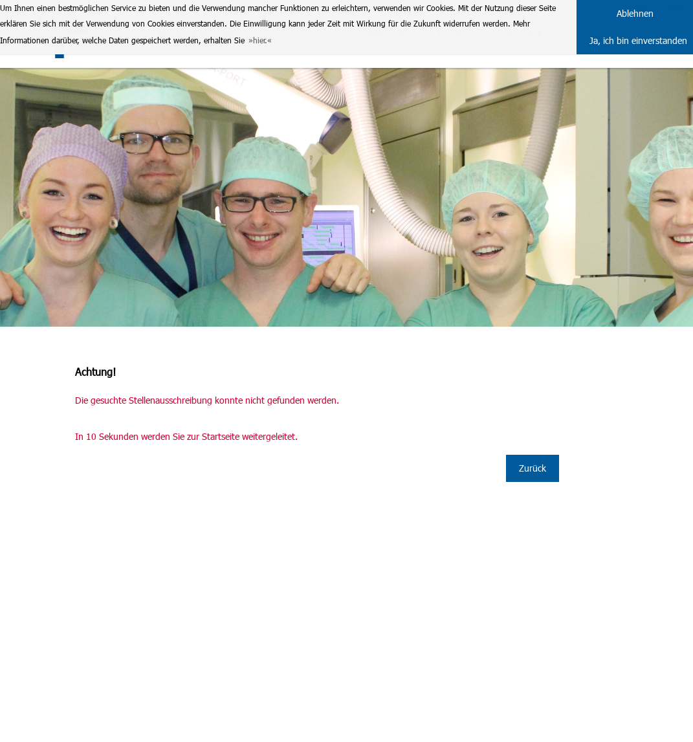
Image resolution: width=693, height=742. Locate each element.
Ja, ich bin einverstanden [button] (638, 40)
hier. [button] (260, 40)
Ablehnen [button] (635, 13)
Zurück (532, 468)
